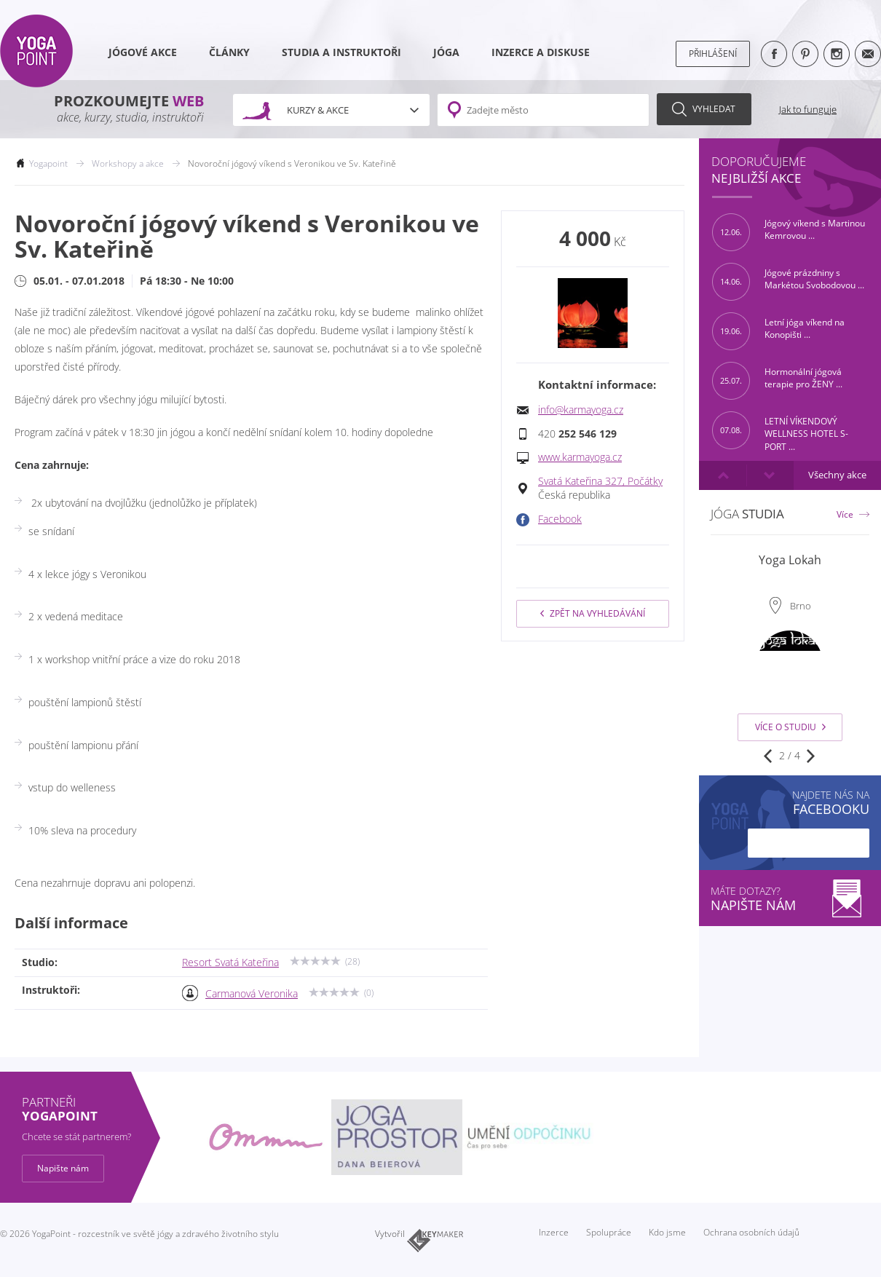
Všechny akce (837, 475)
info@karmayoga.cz (580, 409)
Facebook (560, 519)
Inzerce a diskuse (540, 52)
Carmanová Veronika (251, 993)
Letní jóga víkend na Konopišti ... (778, 331)
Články (229, 52)
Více (845, 514)
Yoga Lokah (790, 560)
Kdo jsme (667, 1232)
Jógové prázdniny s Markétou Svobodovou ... (788, 282)
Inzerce (554, 1232)
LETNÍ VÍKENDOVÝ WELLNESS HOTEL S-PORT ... (780, 430)
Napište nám (63, 1168)
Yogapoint (48, 163)
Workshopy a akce (128, 163)
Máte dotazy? (790, 899)
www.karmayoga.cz (580, 457)
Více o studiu (790, 727)
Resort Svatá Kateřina (230, 962)
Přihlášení (713, 53)
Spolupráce (608, 1232)
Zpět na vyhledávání (592, 613)
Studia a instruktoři (341, 52)
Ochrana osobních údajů (751, 1232)
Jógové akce (142, 52)
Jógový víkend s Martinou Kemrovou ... (788, 232)
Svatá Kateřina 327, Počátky (600, 481)
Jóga (446, 52)
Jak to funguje (808, 109)
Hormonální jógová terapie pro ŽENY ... (777, 381)
